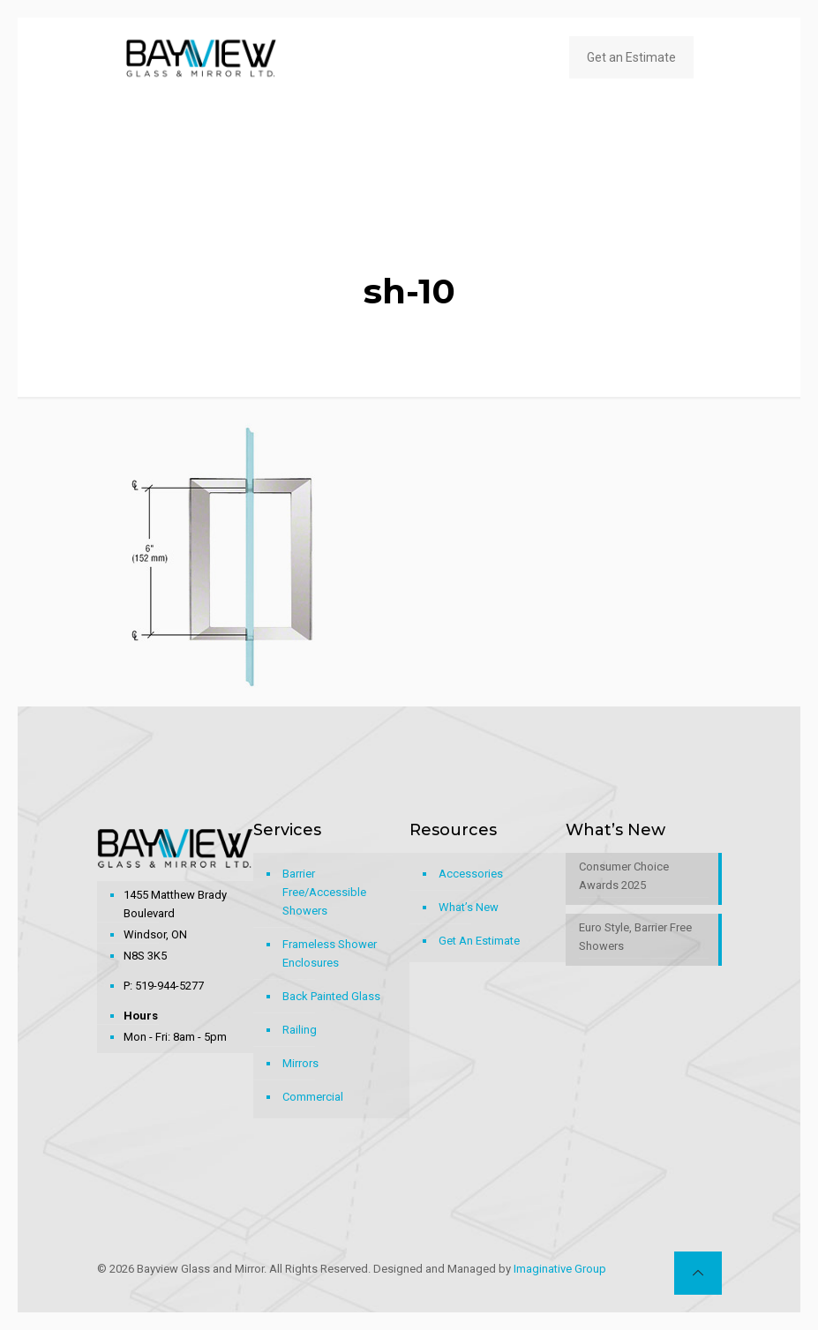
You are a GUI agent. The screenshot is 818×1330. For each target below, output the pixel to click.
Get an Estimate (631, 57)
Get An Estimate (479, 940)
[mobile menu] (519, 57)
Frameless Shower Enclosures (329, 953)
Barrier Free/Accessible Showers (324, 892)
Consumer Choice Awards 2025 (624, 876)
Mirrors (300, 1063)
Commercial (312, 1096)
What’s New (469, 907)
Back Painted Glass (331, 996)
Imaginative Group (560, 1268)
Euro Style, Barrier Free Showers (635, 937)
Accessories (471, 873)
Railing (299, 1029)
